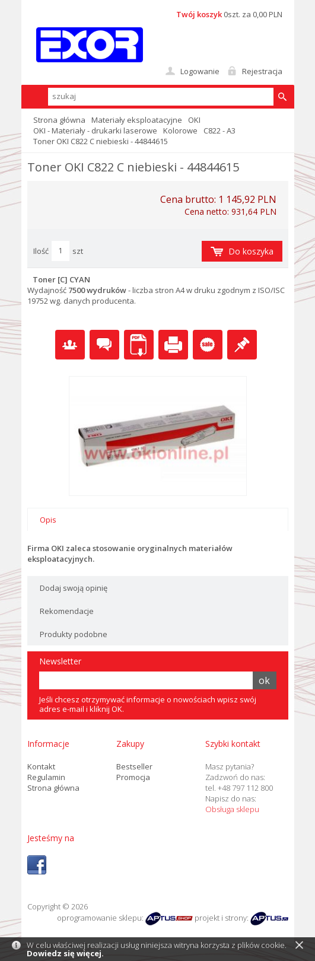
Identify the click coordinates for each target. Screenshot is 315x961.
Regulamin (46, 777)
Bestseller (134, 766)
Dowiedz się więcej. (65, 953)
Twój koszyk (199, 14)
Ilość (41, 251)
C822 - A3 (219, 130)
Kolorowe (180, 130)
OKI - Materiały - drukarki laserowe (95, 130)
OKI (194, 119)
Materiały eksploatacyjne (136, 119)
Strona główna (59, 119)
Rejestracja (262, 71)
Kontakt (41, 766)
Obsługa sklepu (232, 809)
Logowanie (199, 71)
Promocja (133, 777)
